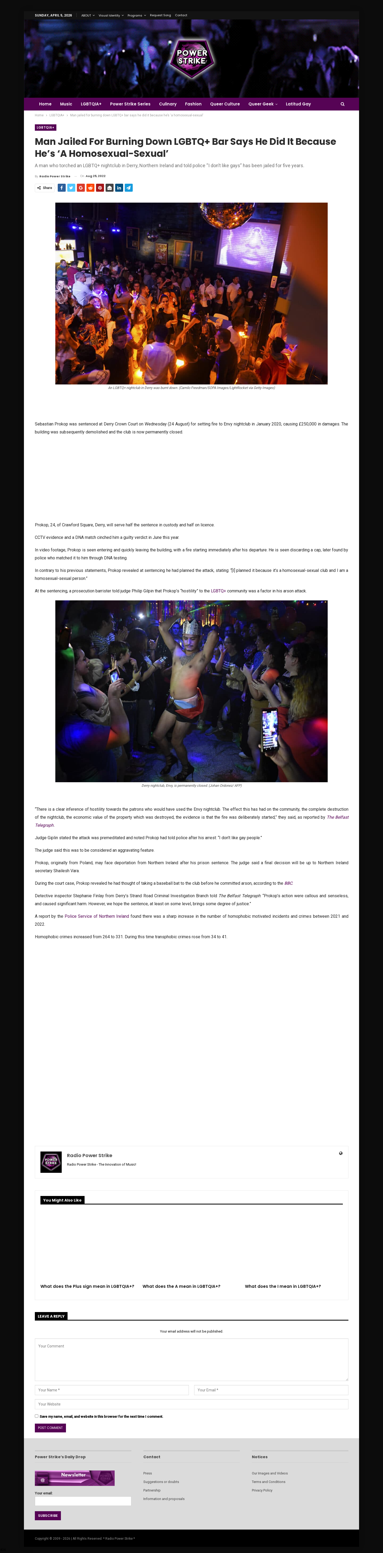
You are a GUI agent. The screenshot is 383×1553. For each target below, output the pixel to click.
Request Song (160, 15)
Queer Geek (266, 104)
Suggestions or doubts (161, 1482)
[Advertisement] (191, 478)
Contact (181, 15)
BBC (288, 883)
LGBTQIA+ (92, 104)
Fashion (197, 104)
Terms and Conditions (268, 1482)
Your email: (83, 1497)
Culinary (171, 104)
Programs (135, 15)
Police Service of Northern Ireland (97, 916)
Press (147, 1473)
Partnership (152, 1490)
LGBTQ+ (218, 590)
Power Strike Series (133, 104)
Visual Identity (109, 15)
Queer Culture (230, 104)
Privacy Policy (262, 1490)
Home (45, 104)
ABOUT (86, 15)
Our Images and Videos (270, 1473)
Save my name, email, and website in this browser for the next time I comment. (101, 1417)
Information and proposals (164, 1499)
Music (67, 104)
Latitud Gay (304, 104)
